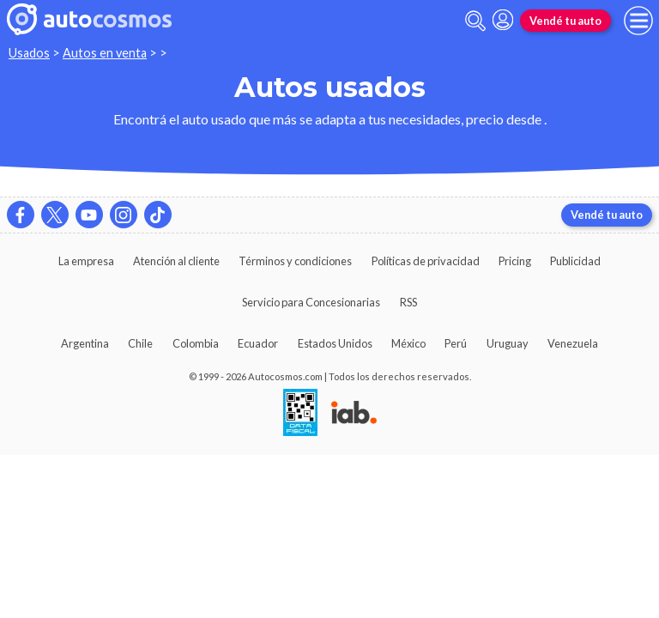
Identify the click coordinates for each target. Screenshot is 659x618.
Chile (140, 343)
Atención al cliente (176, 261)
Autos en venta (105, 52)
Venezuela (572, 343)
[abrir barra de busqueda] (475, 21)
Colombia (195, 343)
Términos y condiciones (295, 261)
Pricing (515, 261)
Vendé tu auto (565, 20)
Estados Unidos (335, 343)
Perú (455, 343)
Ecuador (258, 343)
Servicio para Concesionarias (311, 302)
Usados (29, 52)
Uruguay (508, 343)
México (408, 343)
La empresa (86, 261)
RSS (408, 302)
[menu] (638, 20)
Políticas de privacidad (426, 261)
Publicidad (575, 261)
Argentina (85, 343)
